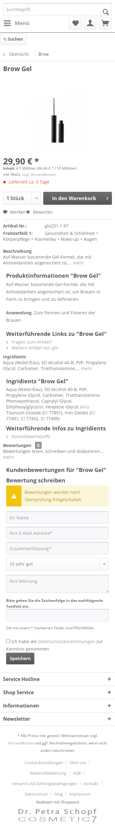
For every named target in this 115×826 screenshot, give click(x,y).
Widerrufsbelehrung (48, 773)
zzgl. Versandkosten (39, 174)
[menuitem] (57, 39)
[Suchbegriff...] (57, 9)
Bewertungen (17, 445)
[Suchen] (106, 12)
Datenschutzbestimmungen (66, 641)
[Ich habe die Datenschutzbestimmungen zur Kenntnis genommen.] (8, 641)
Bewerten (39, 212)
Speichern (20, 658)
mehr (78, 263)
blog (59, 794)
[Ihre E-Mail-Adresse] (57, 533)
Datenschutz (36, 794)
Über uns (78, 762)
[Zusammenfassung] (57, 548)
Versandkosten (21, 743)
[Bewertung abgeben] (57, 564)
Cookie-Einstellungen (44, 762)
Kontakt (91, 783)
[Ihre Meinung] (57, 584)
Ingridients (14, 357)
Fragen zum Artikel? (29, 342)
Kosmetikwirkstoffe (28, 436)
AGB (77, 773)
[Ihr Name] (57, 517)
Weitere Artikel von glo (32, 348)
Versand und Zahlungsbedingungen (44, 783)
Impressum (79, 794)
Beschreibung (17, 251)
